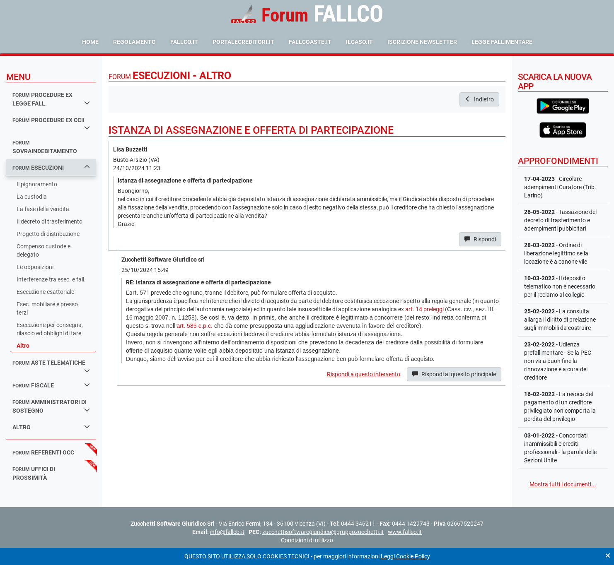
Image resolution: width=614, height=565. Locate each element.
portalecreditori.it (243, 41)
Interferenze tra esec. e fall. (51, 279)
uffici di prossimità (33, 473)
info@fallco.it (227, 532)
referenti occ (43, 452)
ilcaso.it (359, 41)
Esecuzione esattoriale (45, 292)
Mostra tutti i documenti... (562, 484)
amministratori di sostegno (51, 406)
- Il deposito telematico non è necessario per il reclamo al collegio (559, 286)
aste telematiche (51, 366)
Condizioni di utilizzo (307, 540)
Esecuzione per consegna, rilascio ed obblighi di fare (50, 329)
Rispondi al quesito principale (454, 374)
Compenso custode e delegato (43, 250)
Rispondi (480, 239)
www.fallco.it (405, 532)
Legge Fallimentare (501, 41)
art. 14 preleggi (424, 309)
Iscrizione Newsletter (422, 41)
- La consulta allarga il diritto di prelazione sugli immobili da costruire (560, 319)
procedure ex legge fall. (51, 99)
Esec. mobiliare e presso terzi (47, 308)
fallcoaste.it (310, 41)
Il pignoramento (37, 184)
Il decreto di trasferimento (49, 221)
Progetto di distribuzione (48, 234)
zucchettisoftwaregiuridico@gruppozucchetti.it (323, 532)
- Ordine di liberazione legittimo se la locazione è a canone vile (556, 253)
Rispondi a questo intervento (363, 374)
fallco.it (184, 41)
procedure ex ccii (51, 124)
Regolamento (134, 41)
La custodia (32, 196)
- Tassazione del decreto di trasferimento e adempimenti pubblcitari (560, 220)
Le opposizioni (35, 267)
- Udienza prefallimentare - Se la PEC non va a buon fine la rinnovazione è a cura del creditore (557, 361)
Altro (23, 345)
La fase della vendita (43, 209)
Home (90, 41)
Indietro (479, 99)
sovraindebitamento (44, 147)
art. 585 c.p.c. (194, 325)
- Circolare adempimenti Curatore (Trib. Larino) (560, 187)
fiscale (51, 385)
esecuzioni (51, 167)
